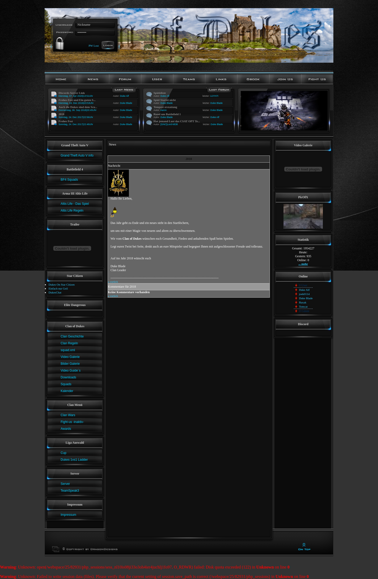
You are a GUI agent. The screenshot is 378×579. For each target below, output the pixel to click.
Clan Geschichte (72, 336)
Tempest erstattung (165, 107)
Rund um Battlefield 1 (167, 114)
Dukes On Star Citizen (62, 284)
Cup (63, 453)
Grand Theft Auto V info (77, 155)
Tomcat (303, 306)
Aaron (163, 110)
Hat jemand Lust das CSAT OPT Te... (177, 121)
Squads (66, 384)
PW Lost (93, 45)
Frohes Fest (66, 121)
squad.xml (68, 350)
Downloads (68, 377)
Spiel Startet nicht (165, 99)
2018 (61, 114)
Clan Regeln (69, 343)
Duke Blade (126, 103)
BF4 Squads (69, 179)
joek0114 (304, 294)
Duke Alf (124, 96)
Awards (66, 429)
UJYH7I (214, 96)
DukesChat (55, 292)
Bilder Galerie (70, 364)
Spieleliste (160, 92)
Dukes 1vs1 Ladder (74, 460)
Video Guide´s (71, 370)
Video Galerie (70, 357)
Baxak (302, 302)
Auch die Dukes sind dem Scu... (78, 107)
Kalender (67, 391)
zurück (113, 281)
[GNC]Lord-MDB (169, 124)
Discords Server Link (72, 92)
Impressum (68, 515)
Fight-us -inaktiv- (72, 422)
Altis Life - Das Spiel (75, 204)
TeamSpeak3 (70, 490)
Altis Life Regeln (72, 210)
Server (65, 484)
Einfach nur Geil (58, 288)
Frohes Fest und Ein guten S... (77, 99)
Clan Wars (68, 415)
